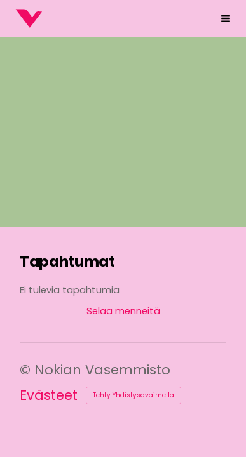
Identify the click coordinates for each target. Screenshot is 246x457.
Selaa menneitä (123, 311)
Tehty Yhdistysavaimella (133, 395)
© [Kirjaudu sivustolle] (27, 370)
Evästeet (49, 395)
